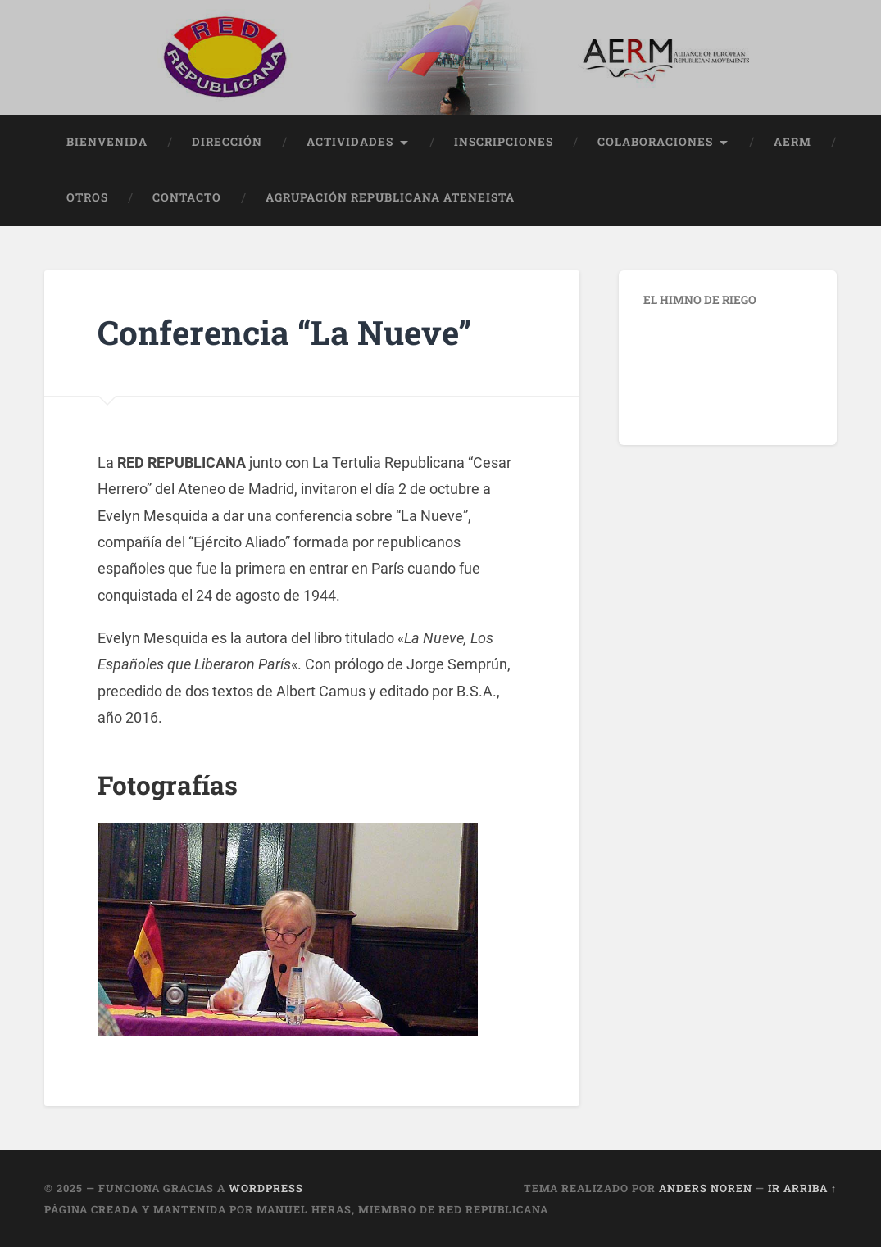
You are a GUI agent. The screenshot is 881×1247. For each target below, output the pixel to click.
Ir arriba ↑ (802, 1188)
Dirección (227, 141)
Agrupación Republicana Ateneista (390, 197)
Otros (87, 197)
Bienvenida (107, 141)
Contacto (186, 197)
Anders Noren (705, 1188)
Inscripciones (503, 141)
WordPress (266, 1188)
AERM (792, 141)
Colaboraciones (655, 141)
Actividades (350, 141)
